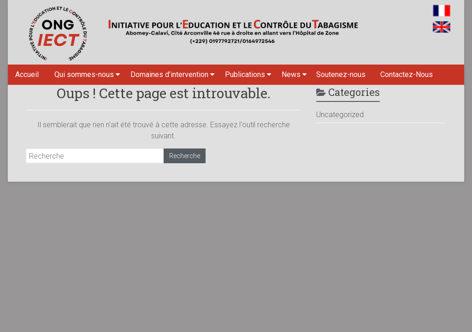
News (291, 74)
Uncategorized (340, 114)
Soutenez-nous (341, 74)
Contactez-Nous (406, 74)
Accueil (27, 74)
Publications (245, 74)
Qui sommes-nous (84, 74)
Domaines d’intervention (169, 74)
